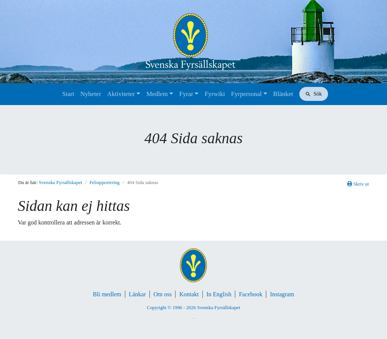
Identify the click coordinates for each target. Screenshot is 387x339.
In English (218, 294)
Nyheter (90, 94)
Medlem (157, 94)
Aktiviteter (121, 94)
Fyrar (186, 94)
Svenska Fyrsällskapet (60, 182)
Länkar (137, 294)
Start (68, 94)
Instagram (282, 294)
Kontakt (189, 294)
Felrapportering (105, 182)
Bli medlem (107, 294)
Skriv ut (358, 184)
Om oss (162, 294)
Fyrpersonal (246, 94)
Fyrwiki (214, 94)
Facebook (250, 294)
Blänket (283, 94)
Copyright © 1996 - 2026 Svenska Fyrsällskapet (193, 307)
